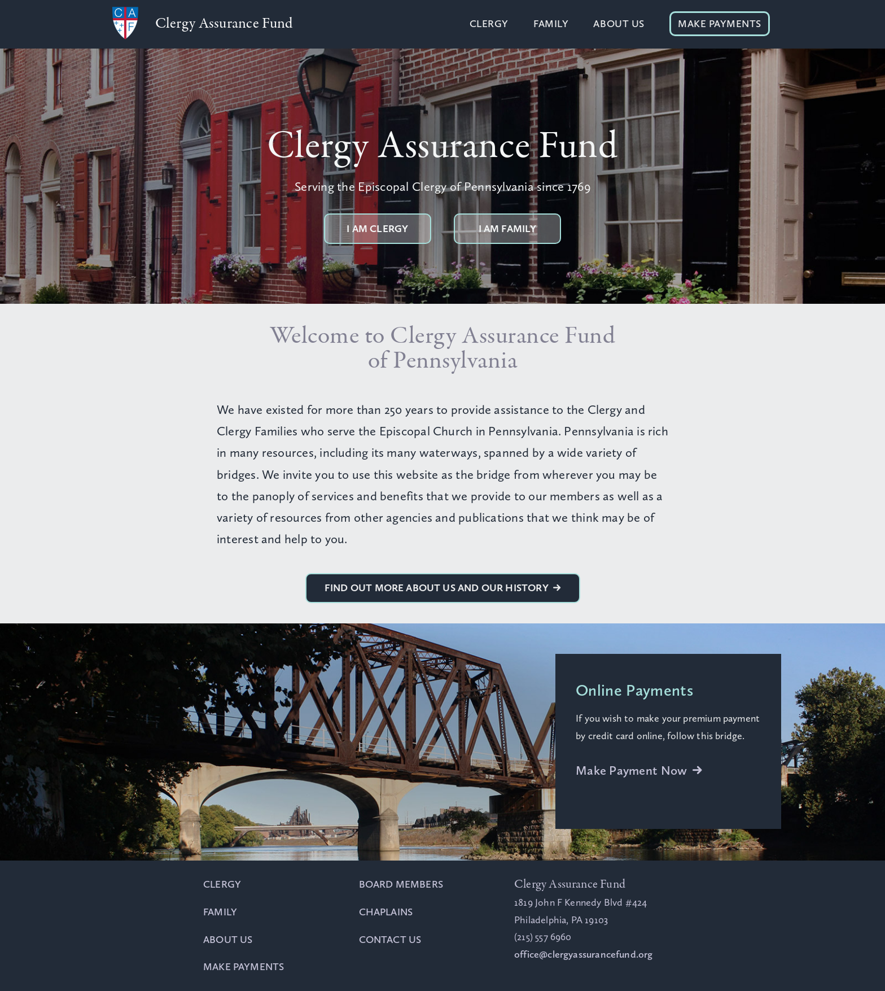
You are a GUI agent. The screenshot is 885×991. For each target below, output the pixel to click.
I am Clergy (377, 228)
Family (550, 24)
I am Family (508, 228)
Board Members (401, 884)
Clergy (489, 24)
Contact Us (390, 939)
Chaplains (386, 912)
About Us (618, 24)
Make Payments (719, 24)
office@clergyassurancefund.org (583, 954)
